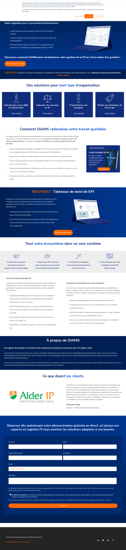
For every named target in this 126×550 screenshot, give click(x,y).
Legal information (12, 542)
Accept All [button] (88, 16)
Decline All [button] (99, 16)
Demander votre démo (15, 64)
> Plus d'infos (63, 75)
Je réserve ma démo (63, 232)
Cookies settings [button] (78, 16)
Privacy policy (24, 542)
